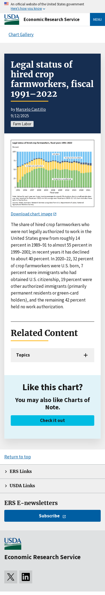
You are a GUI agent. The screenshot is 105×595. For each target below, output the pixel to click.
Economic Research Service (51, 19)
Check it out (52, 420)
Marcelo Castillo (31, 109)
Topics (23, 355)
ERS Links (21, 471)
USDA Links (22, 485)
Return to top (17, 457)
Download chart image (31, 213)
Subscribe (49, 516)
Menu (97, 19)
